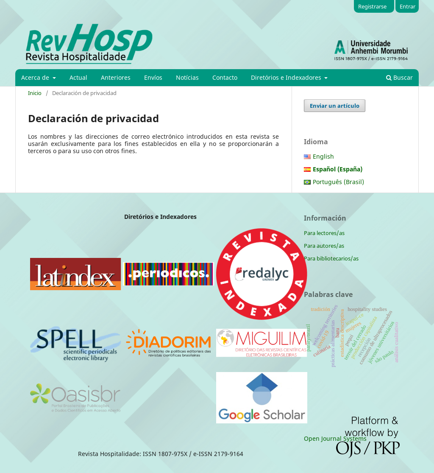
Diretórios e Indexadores (287, 77)
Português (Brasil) (338, 182)
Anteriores (116, 77)
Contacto (224, 77)
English (323, 156)
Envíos (153, 77)
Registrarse (372, 6)
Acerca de (36, 77)
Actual (78, 77)
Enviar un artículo (334, 105)
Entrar (407, 6)
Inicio (35, 93)
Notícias (187, 77)
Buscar (399, 77)
